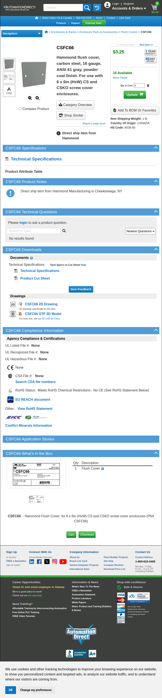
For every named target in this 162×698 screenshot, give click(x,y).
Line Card (124, 17)
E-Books (76, 596)
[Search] (63, 7)
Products (61, 23)
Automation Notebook (83, 580)
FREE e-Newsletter (82, 576)
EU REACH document (32, 399)
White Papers (79, 588)
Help (83, 264)
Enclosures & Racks (63, 32)
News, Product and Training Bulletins (92, 592)
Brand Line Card (78, 546)
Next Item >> (146, 44)
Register (128, 3)
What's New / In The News (85, 572)
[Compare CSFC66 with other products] (20, 108)
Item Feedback (81, 289)
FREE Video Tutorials (23, 601)
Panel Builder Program (116, 542)
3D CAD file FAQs (51, 318)
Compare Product (34, 109)
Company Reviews (114, 550)
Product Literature (81, 584)
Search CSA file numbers (35, 382)
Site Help (108, 546)
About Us (75, 542)
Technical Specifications (33, 158)
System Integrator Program (84, 550)
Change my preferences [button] (36, 690)
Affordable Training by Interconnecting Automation (39, 594)
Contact (111, 17)
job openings (35, 581)
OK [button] (11, 690)
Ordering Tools (93, 23)
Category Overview (75, 105)
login (23, 222)
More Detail (120, 77)
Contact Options (144, 542)
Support (75, 23)
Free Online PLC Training (25, 597)
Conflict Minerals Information (28, 425)
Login (116, 3)
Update (132, 94)
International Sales (80, 554)
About (99, 17)
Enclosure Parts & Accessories (99, 32)
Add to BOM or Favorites (134, 110)
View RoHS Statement (35, 408)
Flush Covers (129, 32)
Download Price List (114, 554)
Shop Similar (71, 115)
